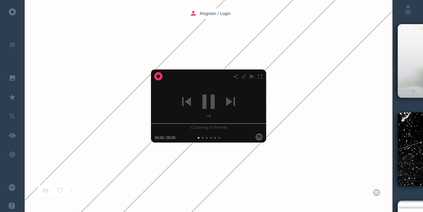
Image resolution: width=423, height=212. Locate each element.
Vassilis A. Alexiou (111, 193)
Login (225, 13)
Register (208, 13)
